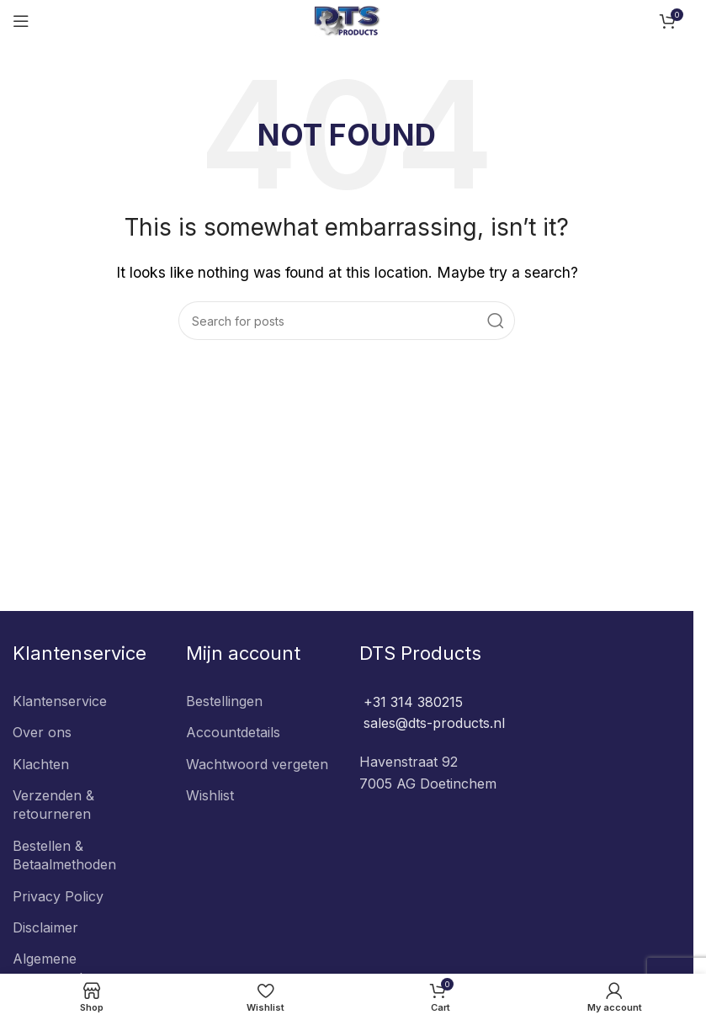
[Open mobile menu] (21, 21)
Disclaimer (45, 927)
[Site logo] (346, 19)
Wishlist (210, 795)
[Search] (346, 320)
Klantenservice (60, 701)
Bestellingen (224, 701)
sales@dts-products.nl (432, 723)
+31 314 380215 (411, 701)
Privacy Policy (58, 896)
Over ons (42, 732)
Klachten (41, 764)
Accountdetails (233, 732)
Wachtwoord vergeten (257, 764)
